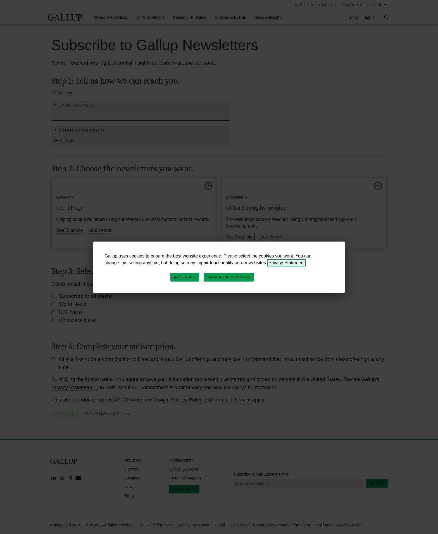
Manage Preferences (228, 277)
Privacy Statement (286, 262)
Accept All (185, 277)
